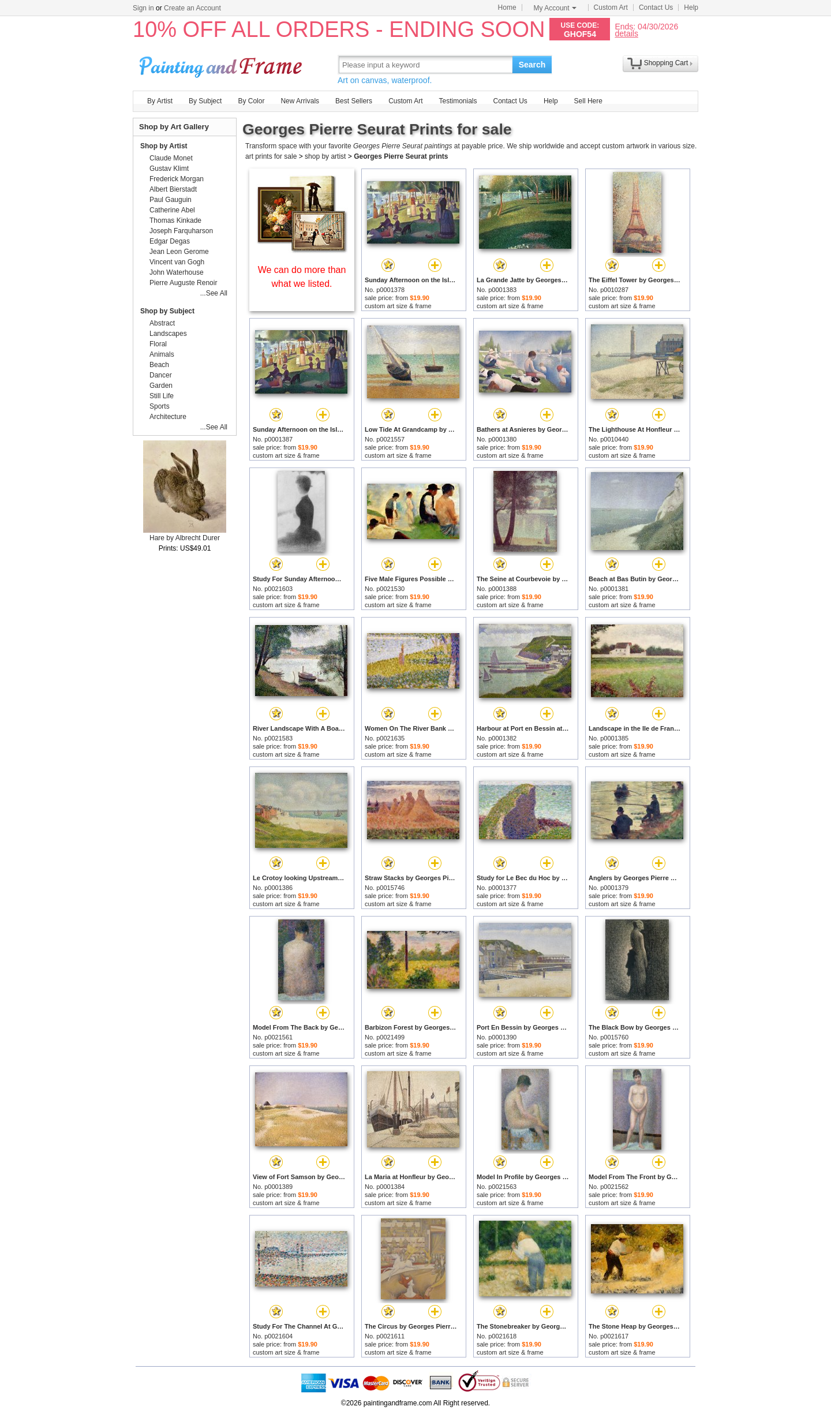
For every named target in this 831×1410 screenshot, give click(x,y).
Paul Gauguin (170, 200)
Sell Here (588, 101)
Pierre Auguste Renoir (183, 283)
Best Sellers (353, 101)
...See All (213, 293)
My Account (555, 8)
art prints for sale (271, 156)
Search (532, 64)
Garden (161, 386)
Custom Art (611, 7)
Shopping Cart (666, 63)
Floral (158, 344)
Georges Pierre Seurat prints (401, 156)
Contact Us (656, 7)
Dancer (160, 375)
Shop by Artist (164, 146)
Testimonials (458, 101)
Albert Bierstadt (173, 189)
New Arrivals (299, 101)
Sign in (143, 8)
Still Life (161, 396)
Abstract (162, 323)
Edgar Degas (169, 241)
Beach (159, 365)
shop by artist (325, 156)
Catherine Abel (172, 210)
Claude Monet (171, 158)
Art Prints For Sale (222, 64)
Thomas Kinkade (175, 220)
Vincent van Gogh (176, 262)
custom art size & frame (398, 305)
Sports (159, 406)
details (626, 33)
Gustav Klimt (169, 168)
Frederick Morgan (176, 179)
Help (691, 7)
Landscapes (168, 334)
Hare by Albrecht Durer (184, 538)
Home (507, 7)
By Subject (205, 101)
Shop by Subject (167, 311)
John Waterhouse (176, 272)
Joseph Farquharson (181, 231)
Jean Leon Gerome (179, 252)
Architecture (167, 417)
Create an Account (192, 8)
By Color (251, 101)
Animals (161, 354)
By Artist (160, 101)
